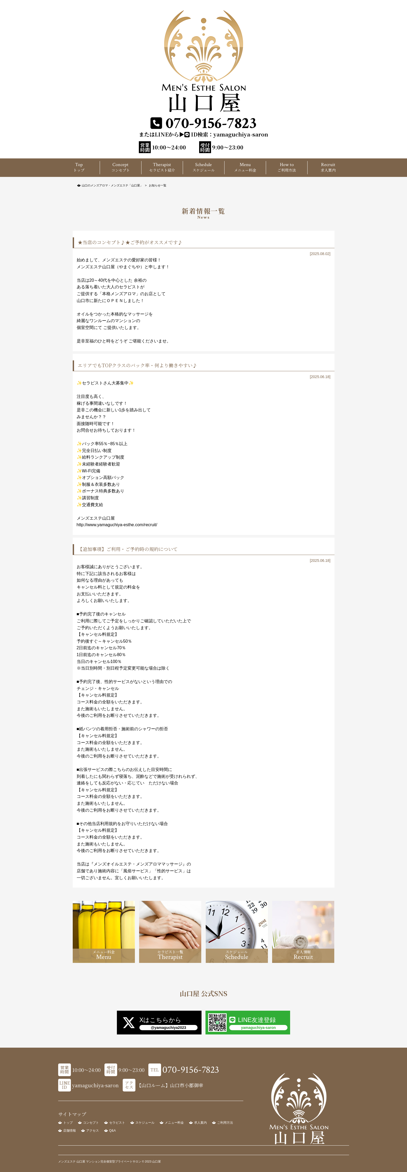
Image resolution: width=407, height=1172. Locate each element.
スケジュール (144, 1122)
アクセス (92, 1130)
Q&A (112, 1130)
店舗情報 (69, 1130)
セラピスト (117, 1122)
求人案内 (200, 1122)
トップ (68, 1122)
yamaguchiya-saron (240, 134)
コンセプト (91, 1122)
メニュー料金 (174, 1122)
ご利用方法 (225, 1122)
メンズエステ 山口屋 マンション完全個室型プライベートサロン (100, 1161)
